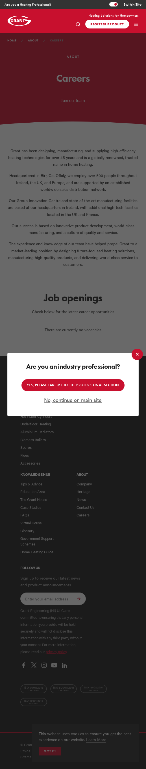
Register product (107, 24)
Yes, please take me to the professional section (73, 385)
